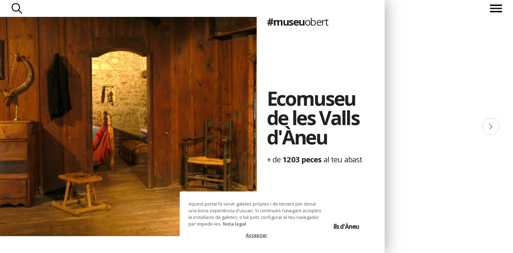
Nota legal (234, 224)
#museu (297, 22)
